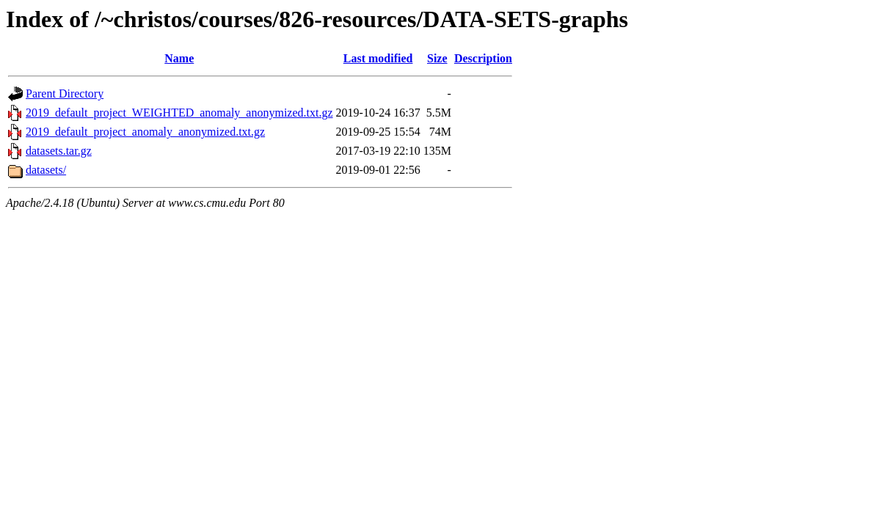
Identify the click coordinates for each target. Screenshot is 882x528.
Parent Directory (64, 93)
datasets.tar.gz (59, 150)
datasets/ (46, 170)
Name (179, 58)
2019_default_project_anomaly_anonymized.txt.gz (145, 131)
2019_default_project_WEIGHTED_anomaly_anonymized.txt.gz (179, 112)
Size (437, 58)
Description (483, 58)
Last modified (378, 58)
